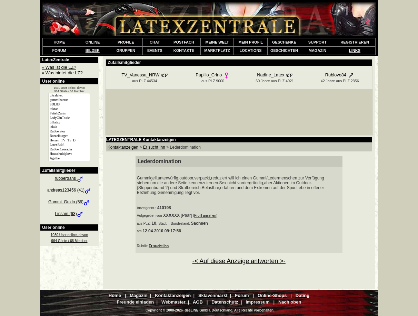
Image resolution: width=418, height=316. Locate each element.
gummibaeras (69, 100)
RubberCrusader (69, 149)
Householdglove (69, 154)
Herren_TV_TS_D (69, 140)
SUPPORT (317, 42)
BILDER (93, 50)
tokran (69, 109)
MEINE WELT (217, 42)
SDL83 (69, 104)
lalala (69, 127)
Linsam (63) (69, 213)
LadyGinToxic (69, 118)
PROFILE (126, 42)
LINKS (354, 50)
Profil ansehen (205, 215)
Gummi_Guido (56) (69, 201)
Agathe (69, 158)
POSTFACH (183, 42)
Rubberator (69, 131)
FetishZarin (69, 113)
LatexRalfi (69, 145)
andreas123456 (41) (69, 190)
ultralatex (69, 95)
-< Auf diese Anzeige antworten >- (239, 261)
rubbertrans (69, 178)
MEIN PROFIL (250, 42)
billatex (69, 122)
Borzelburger (69, 136)
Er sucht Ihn (159, 246)
